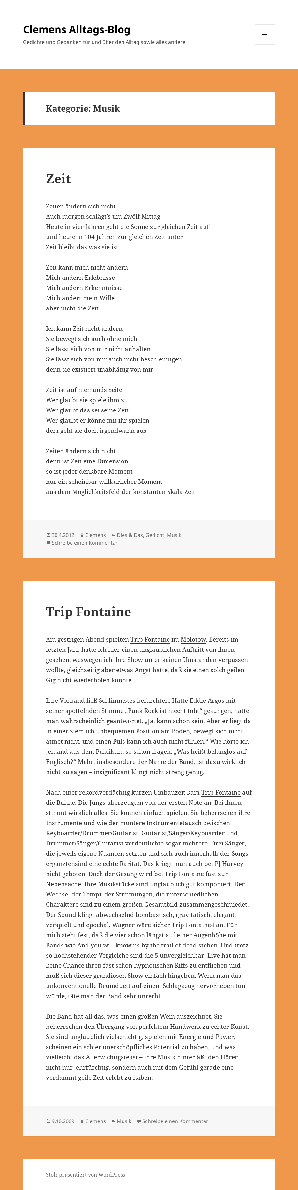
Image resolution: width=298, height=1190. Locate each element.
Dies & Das (130, 535)
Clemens (95, 535)
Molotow (193, 639)
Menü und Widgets (265, 44)
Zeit (58, 178)
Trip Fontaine (88, 611)
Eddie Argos (207, 700)
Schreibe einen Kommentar (85, 542)
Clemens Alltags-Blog (76, 29)
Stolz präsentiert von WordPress (85, 1174)
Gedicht (154, 535)
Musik (174, 535)
